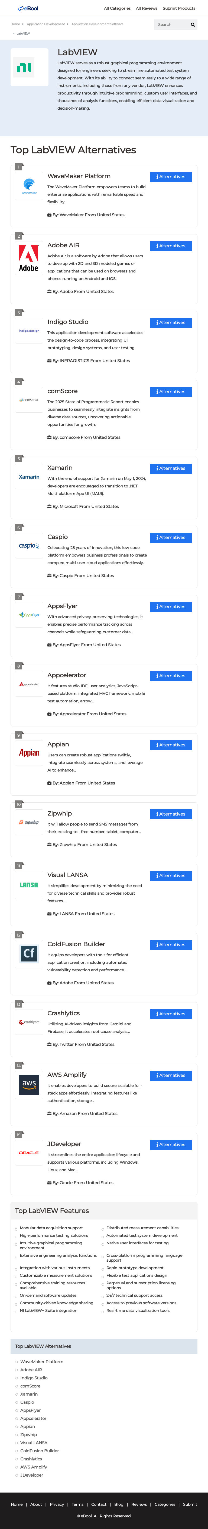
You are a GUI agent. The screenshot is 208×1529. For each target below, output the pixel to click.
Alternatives (171, 176)
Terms (77, 1500)
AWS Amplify (66, 1071)
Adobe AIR (63, 244)
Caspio (57, 535)
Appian (58, 741)
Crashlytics (63, 1009)
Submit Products (179, 8)
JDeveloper (64, 1139)
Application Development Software (97, 24)
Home (15, 24)
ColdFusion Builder (76, 940)
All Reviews (146, 8)
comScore (62, 389)
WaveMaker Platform (78, 175)
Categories (165, 1500)
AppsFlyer (62, 604)
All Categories (117, 8)
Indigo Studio (67, 321)
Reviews (139, 1500)
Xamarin (60, 466)
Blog (118, 1500)
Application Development (46, 24)
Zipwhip (59, 810)
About (36, 1500)
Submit (190, 1500)
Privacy (57, 1500)
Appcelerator (66, 672)
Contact (98, 1500)
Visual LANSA (67, 871)
